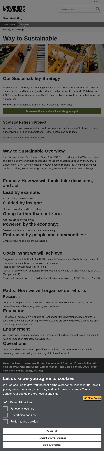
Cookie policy (92, 398)
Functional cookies (18, 409)
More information (52, 444)
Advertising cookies (19, 415)
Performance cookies (20, 422)
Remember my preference (52, 437)
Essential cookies (18, 402)
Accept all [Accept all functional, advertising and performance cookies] (52, 430)
